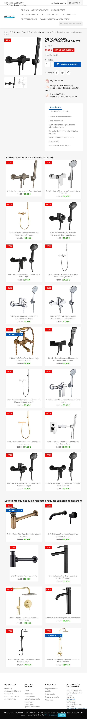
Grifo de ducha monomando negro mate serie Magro (24, 275)
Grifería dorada (29, 19)
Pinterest (68, 72)
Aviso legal (29, 694)
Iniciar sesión (50, 694)
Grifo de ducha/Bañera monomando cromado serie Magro (24, 317)
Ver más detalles (51, 715)
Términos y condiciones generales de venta (32, 704)
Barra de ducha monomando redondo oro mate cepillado (63, 660)
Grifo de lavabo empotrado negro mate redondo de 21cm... (63, 535)
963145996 (19, 3)
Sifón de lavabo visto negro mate (24, 576)
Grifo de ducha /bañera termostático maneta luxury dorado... (24, 234)
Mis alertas (49, 700)
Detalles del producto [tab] (60, 111)
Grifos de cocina (49, 14)
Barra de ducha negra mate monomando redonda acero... (24, 660)
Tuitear (62, 72)
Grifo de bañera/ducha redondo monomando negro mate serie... (63, 234)
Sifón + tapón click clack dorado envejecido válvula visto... (24, 535)
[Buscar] (71, 23)
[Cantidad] (48, 64)
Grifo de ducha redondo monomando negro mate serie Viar (63, 484)
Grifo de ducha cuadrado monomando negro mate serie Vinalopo (63, 359)
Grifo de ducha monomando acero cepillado (24, 191)
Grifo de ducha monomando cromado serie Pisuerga (63, 192)
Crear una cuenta (52, 697)
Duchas (25, 10)
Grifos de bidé (58, 10)
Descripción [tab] (55, 107)
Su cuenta (50, 684)
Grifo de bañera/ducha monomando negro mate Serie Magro (24, 484)
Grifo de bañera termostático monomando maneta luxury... (24, 443)
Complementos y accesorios (54, 19)
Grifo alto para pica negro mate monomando (63, 618)
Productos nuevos (11, 696)
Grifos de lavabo (39, 10)
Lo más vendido (10, 699)
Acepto (62, 715)
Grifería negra (68, 14)
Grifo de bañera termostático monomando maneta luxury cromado (24, 401)
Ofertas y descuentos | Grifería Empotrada (12, 691)
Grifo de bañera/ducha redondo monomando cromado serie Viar (63, 317)
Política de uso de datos (17, 5)
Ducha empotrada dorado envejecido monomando (24, 619)
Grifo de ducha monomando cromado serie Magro (63, 401)
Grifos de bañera (29, 14)
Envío (27, 691)
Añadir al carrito (67, 64)
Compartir (56, 72)
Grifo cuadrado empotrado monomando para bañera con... (63, 443)
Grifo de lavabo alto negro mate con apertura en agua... (63, 577)
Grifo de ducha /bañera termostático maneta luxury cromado (63, 275)
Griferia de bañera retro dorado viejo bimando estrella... (24, 359)
